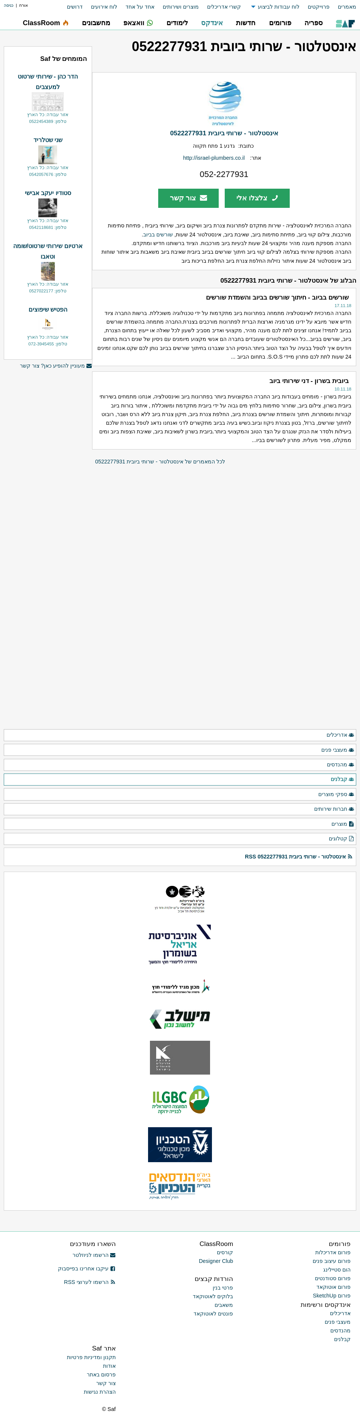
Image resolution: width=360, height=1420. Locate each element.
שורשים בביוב (158, 235)
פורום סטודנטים (333, 1278)
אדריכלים (340, 735)
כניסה (9, 5)
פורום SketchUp (332, 1296)
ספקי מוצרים (336, 794)
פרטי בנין (223, 1288)
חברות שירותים (334, 809)
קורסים (225, 1252)
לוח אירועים (104, 7)
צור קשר (188, 198)
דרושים (75, 7)
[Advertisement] (48, 611)
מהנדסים (340, 765)
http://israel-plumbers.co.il (214, 158)
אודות (109, 1366)
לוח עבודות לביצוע (278, 7)
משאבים (224, 1305)
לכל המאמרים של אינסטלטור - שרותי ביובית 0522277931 (160, 462)
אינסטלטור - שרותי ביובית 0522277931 (224, 133)
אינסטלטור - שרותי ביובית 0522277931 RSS (299, 856)
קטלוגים (341, 839)
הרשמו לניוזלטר (94, 1255)
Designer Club (216, 1261)
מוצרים (342, 824)
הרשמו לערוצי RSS (89, 1282)
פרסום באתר (101, 1375)
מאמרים (347, 7)
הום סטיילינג (337, 1270)
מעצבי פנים (337, 750)
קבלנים (342, 779)
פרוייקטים (319, 7)
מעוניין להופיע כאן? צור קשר (56, 366)
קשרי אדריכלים (224, 7)
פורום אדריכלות (333, 1252)
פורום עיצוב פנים (332, 1261)
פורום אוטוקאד (333, 1287)
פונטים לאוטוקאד (213, 1314)
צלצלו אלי (257, 198)
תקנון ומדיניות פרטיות (91, 1357)
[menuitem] (343, 7)
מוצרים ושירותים (181, 7)
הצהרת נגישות (100, 1392)
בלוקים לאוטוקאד (213, 1296)
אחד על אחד (140, 7)
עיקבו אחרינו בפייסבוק (87, 1268)
